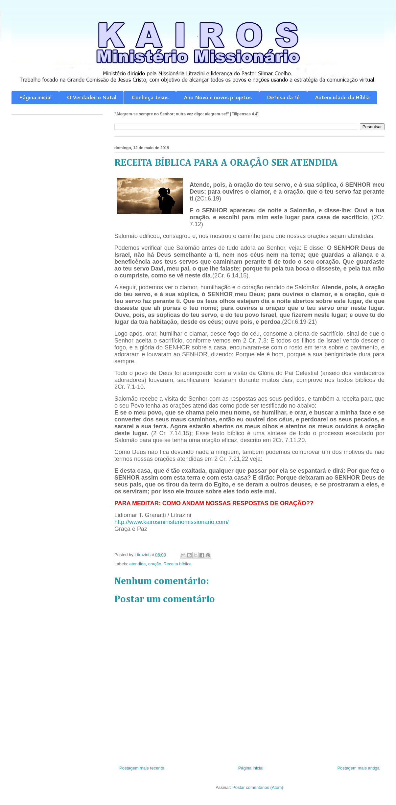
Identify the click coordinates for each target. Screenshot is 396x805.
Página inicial (35, 97)
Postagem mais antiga (358, 768)
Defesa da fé (283, 97)
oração (154, 563)
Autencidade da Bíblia (342, 97)
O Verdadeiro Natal (91, 97)
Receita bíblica (178, 563)
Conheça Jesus (150, 97)
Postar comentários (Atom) (257, 787)
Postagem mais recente (141, 768)
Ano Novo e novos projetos (218, 97)
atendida (137, 563)
